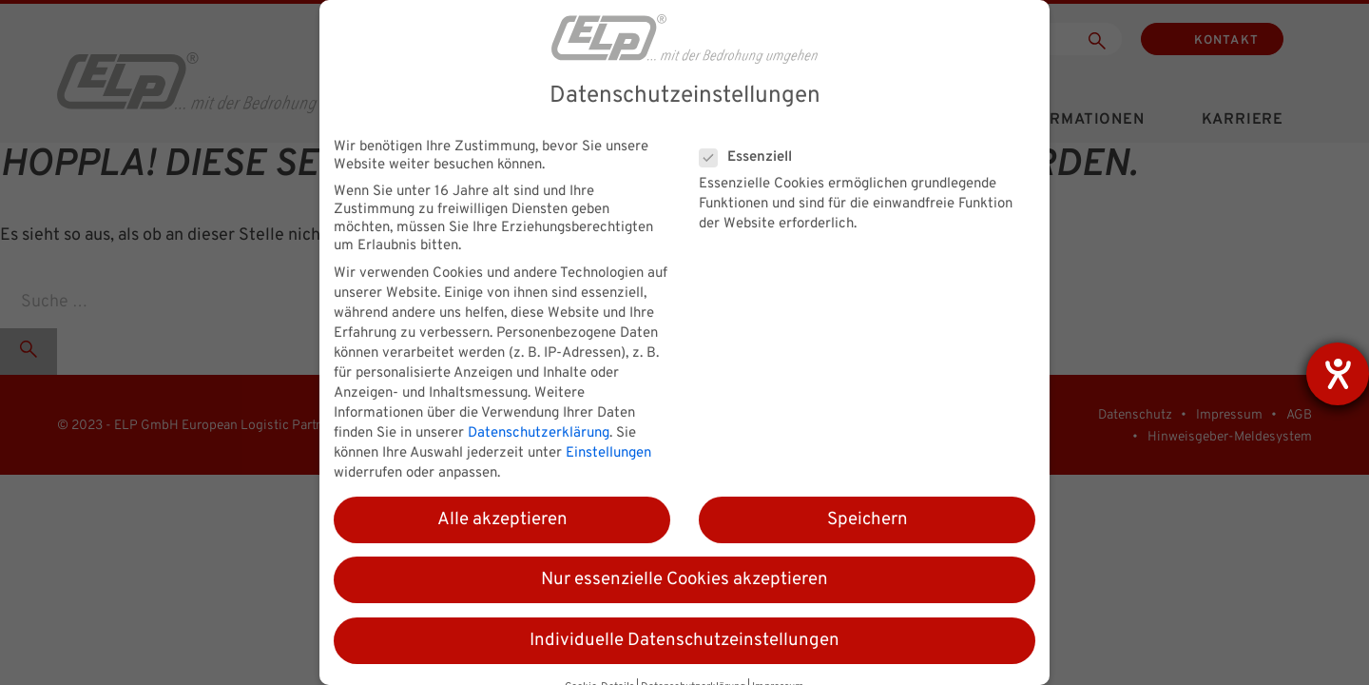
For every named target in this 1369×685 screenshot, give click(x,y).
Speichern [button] (867, 519)
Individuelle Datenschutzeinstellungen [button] (684, 640)
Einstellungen (608, 453)
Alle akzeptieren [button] (502, 519)
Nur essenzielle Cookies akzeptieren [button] (684, 579)
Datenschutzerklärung (538, 433)
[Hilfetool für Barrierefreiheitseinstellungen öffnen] (1337, 373)
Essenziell (751, 157)
